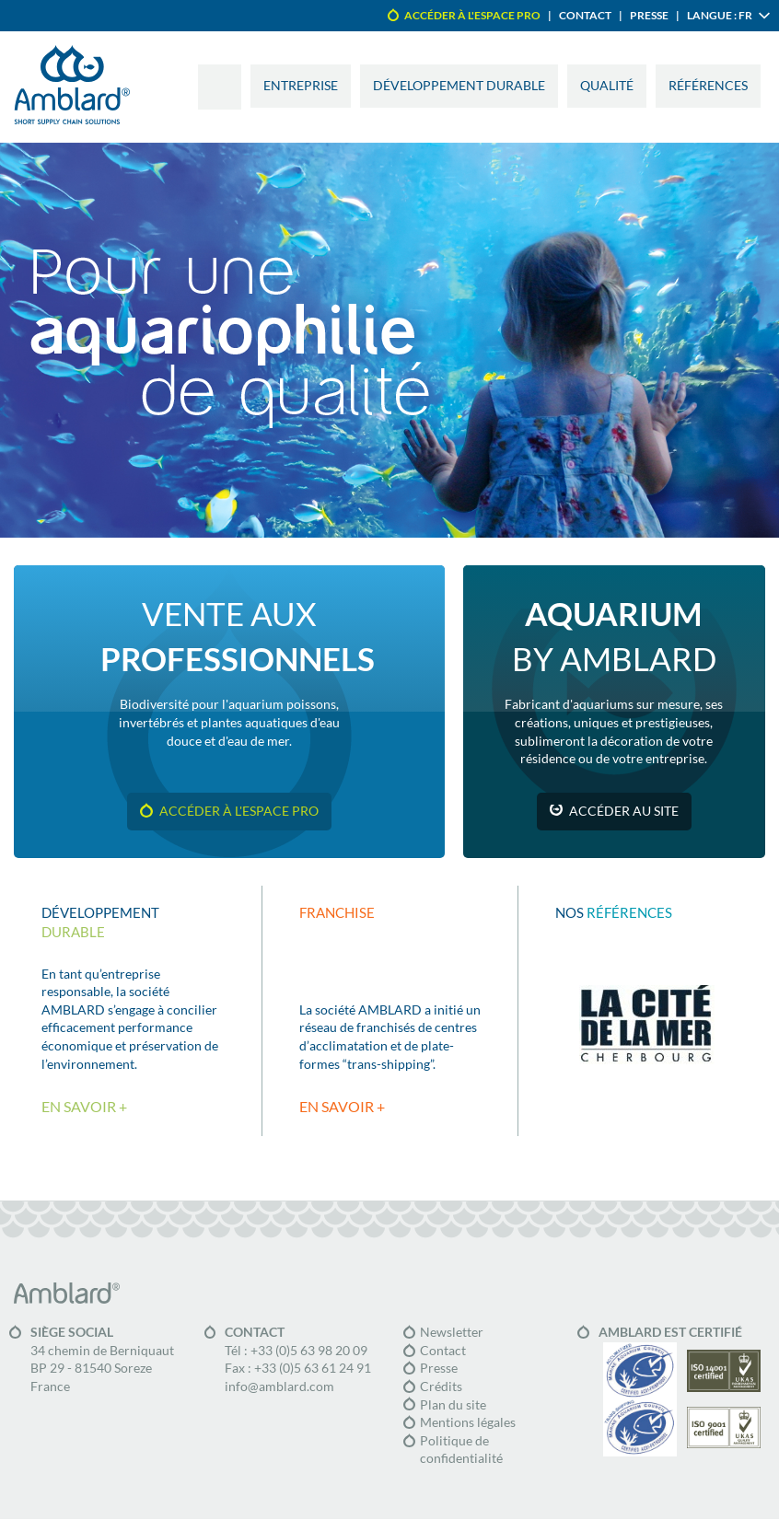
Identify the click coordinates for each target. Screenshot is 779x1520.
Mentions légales (468, 1422)
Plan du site (453, 1405)
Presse (649, 15)
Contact (585, 15)
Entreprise (300, 85)
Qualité (607, 85)
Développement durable (459, 85)
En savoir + (84, 1106)
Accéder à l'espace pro (472, 15)
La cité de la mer (646, 1024)
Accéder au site (624, 811)
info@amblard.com (279, 1386)
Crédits (441, 1386)
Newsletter (451, 1332)
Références (708, 85)
